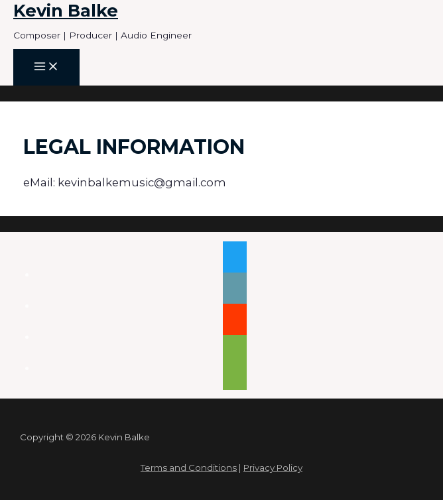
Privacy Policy (272, 467)
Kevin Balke (65, 10)
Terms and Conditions (189, 467)
